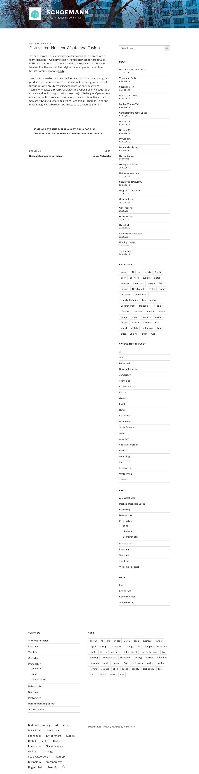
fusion (76, 133)
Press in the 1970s (128, 95)
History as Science (128, 164)
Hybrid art (124, 225)
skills (157, 322)
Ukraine (133, 333)
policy (158, 317)
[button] (63, 767)
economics (138, 283)
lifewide (125, 311)
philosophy (146, 317)
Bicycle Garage (126, 156)
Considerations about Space (133, 112)
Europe (51, 133)
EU (160, 283)
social (124, 328)
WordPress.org (126, 602)
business (134, 277)
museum (150, 311)
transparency (86, 129)
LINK (61, 71)
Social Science (126, 427)
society (134, 328)
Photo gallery (125, 521)
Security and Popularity (130, 181)
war (153, 333)
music (162, 311)
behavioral (124, 363)
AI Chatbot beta (127, 498)
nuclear (87, 133)
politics (124, 322)
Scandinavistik (130, 536)
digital (157, 277)
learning (154, 300)
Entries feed (125, 591)
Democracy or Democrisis (132, 69)
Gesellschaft (138, 289)
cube (125, 525)
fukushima (64, 133)
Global (122, 398)
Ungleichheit (125, 473)
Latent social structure (130, 233)
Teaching (123, 561)
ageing (124, 272)
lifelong (157, 305)
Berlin (158, 272)
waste (98, 133)
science (147, 322)
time (159, 328)
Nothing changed (127, 242)
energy (151, 283)
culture (146, 277)
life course (144, 305)
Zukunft (123, 479)
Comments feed (127, 596)
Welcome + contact (129, 566)
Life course (124, 415)
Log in (122, 585)
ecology (125, 283)
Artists (122, 357)
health (152, 289)
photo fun (127, 531)
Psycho (135, 322)
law (144, 300)
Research (124, 549)
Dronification (125, 121)
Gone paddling (126, 199)
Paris (134, 317)
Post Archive (125, 543)
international (140, 294)
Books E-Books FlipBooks (132, 503)
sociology (124, 439)
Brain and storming (46, 129)
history (162, 289)
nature (124, 317)
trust (123, 333)
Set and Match (126, 86)
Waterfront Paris (127, 78)
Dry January (125, 138)
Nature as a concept (129, 173)
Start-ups (124, 555)
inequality (125, 294)
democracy (125, 374)
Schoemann (67, 12)
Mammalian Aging (128, 147)
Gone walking (126, 216)
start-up (123, 450)
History (122, 409)
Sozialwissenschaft (128, 444)
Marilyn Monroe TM (129, 104)
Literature (137, 311)
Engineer (39, 133)
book (123, 277)
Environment (125, 386)
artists (148, 272)
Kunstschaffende (129, 300)
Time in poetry (126, 251)
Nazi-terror (124, 421)
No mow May (125, 130)
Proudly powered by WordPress (119, 726)
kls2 (50, 43)
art (139, 272)
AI (133, 272)
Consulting (124, 509)
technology (68, 129)
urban (144, 333)
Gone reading (125, 207)
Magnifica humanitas (129, 190)
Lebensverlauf (128, 305)
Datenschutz (125, 515)
